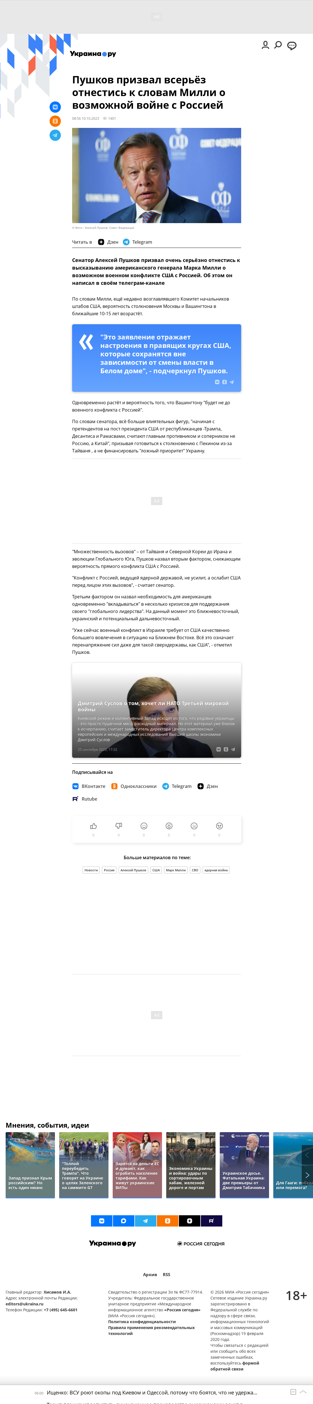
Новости (91, 870)
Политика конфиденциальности (142, 1321)
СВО (195, 870)
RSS (166, 1275)
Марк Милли (176, 870)
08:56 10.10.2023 (85, 118)
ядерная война (216, 870)
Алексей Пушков (133, 870)
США (156, 870)
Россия (109, 870)
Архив (150, 1275)
